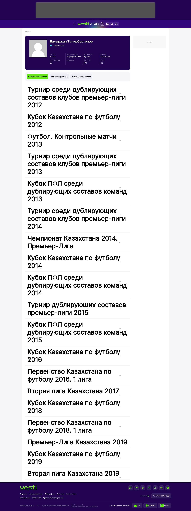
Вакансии (60, 494)
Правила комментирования (53, 498)
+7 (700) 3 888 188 (161, 496)
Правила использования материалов (55, 506)
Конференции (25, 498)
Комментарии (71, 494)
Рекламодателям (36, 494)
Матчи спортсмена (59, 76)
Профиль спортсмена (37, 76)
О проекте (23, 494)
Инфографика (50, 494)
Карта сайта (36, 498)
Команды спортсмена (81, 76)
